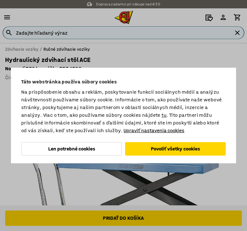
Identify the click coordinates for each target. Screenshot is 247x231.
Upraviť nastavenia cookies (154, 130)
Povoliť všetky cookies (175, 149)
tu (164, 115)
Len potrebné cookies (71, 149)
